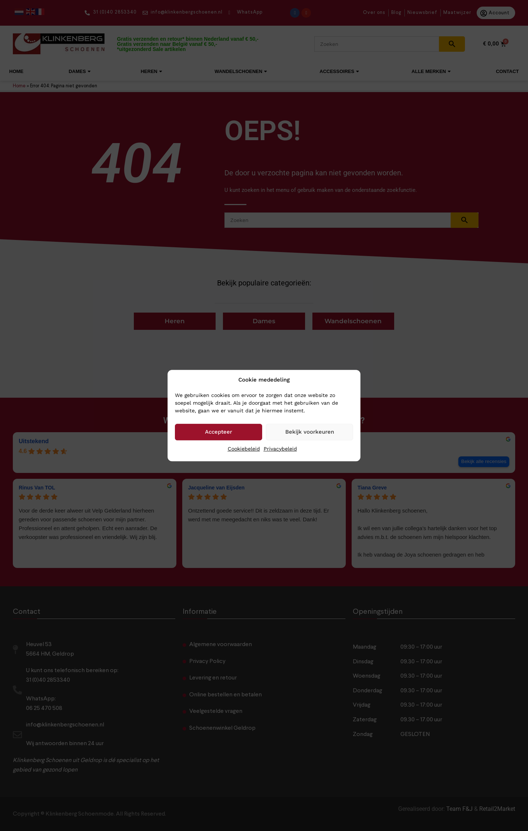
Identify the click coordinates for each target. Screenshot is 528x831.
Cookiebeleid (244, 449)
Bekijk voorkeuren (309, 432)
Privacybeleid (280, 449)
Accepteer (218, 432)
